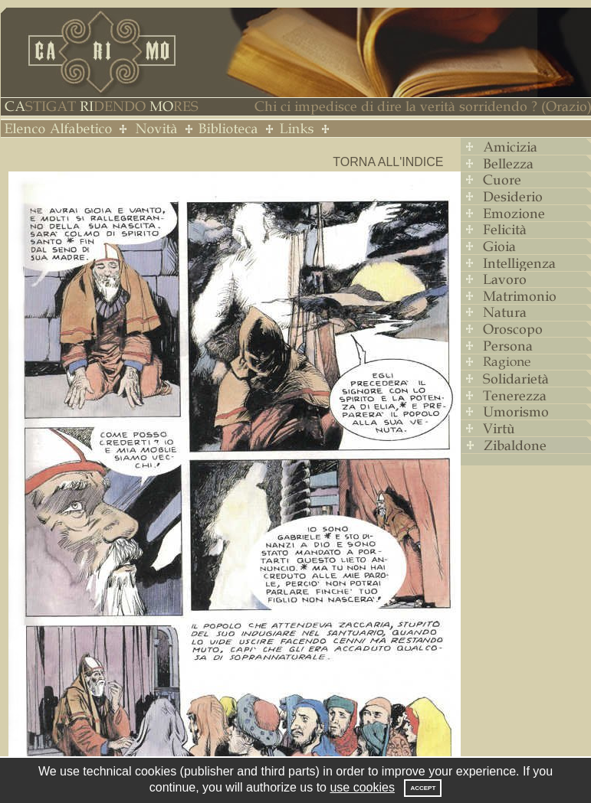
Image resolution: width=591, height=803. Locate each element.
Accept (422, 788)
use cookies (362, 787)
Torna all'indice (388, 161)
